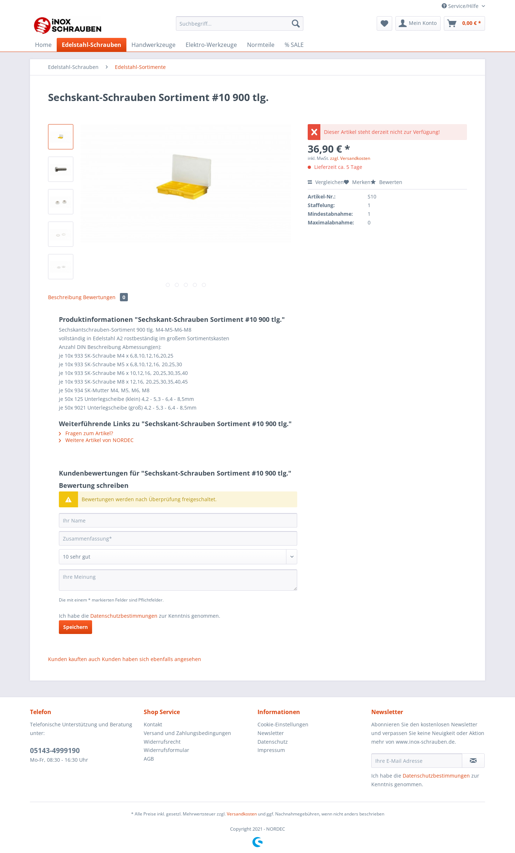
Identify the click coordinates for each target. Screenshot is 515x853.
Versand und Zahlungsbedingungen (187, 733)
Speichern (75, 627)
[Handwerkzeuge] (153, 45)
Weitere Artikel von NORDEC (96, 440)
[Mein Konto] (418, 23)
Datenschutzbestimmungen (123, 615)
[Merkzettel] (384, 23)
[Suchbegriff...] (239, 23)
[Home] (43, 45)
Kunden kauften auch (74, 659)
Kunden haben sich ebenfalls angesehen (151, 659)
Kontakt (153, 724)
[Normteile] (261, 45)
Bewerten (386, 182)
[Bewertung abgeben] (178, 556)
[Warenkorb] (464, 23)
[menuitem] (239, 27)
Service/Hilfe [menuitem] (461, 6)
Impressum (271, 750)
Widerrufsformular (166, 750)
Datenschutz (273, 741)
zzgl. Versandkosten (350, 158)
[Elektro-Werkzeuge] (211, 45)
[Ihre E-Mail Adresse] (416, 760)
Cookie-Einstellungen (283, 724)
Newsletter (271, 733)
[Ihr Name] (178, 520)
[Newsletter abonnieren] (473, 760)
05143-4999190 (55, 750)
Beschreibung (65, 297)
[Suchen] (295, 23)
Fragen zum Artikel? (86, 433)
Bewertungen (105, 297)
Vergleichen (326, 182)
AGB (149, 758)
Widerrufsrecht (162, 741)
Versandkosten (242, 814)
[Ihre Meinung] (178, 580)
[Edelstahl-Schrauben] (91, 45)
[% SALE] (294, 45)
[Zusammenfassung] (178, 538)
